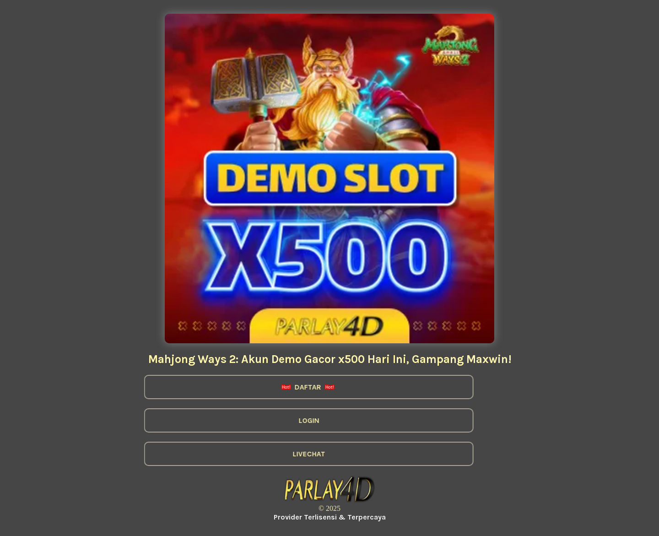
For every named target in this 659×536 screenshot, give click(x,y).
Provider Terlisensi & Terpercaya (330, 517)
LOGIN (300, 420)
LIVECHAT (300, 453)
